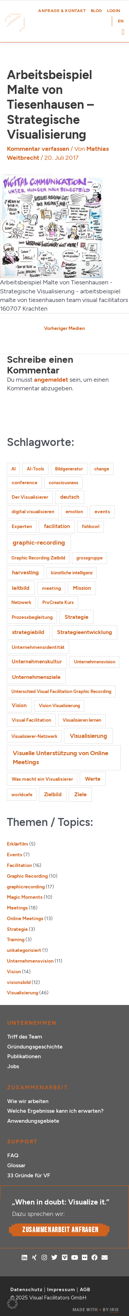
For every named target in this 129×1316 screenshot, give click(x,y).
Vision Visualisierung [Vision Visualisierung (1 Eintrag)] (59, 705)
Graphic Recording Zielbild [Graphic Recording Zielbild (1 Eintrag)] (38, 557)
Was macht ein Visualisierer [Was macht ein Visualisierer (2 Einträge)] (42, 779)
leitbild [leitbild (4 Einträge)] (21, 588)
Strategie (17, 929)
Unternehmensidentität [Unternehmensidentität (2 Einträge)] (38, 647)
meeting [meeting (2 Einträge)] (51, 588)
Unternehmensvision (30, 961)
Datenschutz (26, 1290)
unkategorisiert (24, 950)
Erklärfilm (17, 844)
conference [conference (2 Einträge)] (24, 483)
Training (15, 939)
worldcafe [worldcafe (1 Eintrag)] (21, 794)
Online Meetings (25, 918)
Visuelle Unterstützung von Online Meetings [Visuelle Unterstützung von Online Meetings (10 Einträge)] (60, 757)
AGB (85, 1290)
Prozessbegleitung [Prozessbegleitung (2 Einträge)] (32, 617)
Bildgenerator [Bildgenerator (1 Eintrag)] (69, 468)
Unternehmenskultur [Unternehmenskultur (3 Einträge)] (37, 662)
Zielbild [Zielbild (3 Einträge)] (53, 794)
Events (14, 854)
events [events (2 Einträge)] (102, 512)
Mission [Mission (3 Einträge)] (82, 588)
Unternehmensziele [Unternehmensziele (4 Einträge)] (36, 677)
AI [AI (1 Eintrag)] (13, 468)
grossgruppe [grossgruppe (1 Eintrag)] (89, 557)
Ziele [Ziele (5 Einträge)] (80, 794)
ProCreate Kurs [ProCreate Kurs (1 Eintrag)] (58, 602)
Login (113, 10)
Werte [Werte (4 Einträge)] (92, 779)
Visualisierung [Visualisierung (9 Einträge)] (88, 735)
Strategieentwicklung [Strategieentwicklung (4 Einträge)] (84, 632)
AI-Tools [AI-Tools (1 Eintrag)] (35, 468)
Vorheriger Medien (64, 328)
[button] (123, 32)
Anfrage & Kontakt (62, 10)
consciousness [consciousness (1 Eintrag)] (63, 482)
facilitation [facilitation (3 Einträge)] (57, 526)
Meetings (17, 907)
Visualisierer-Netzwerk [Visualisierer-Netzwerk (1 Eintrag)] (34, 736)
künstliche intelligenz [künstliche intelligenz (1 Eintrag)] (72, 572)
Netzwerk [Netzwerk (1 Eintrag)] (21, 602)
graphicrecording (26, 886)
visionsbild (19, 982)
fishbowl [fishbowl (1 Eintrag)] (90, 526)
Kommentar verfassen (38, 149)
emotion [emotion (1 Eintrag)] (74, 511)
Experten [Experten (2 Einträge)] (22, 526)
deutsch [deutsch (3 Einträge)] (69, 497)
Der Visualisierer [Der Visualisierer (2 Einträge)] (30, 497)
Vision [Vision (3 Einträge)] (19, 705)
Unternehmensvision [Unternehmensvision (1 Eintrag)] (94, 661)
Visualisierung (22, 992)
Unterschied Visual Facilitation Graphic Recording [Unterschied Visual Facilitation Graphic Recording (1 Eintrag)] (61, 691)
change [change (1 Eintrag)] (101, 468)
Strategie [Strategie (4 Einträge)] (76, 617)
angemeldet (51, 379)
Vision (14, 971)
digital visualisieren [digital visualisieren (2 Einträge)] (33, 512)
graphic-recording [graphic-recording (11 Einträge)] (39, 542)
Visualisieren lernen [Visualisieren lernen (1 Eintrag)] (82, 720)
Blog (96, 10)
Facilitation (19, 865)
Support (22, 1141)
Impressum (61, 1290)
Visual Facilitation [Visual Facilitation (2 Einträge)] (31, 720)
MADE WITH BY (96, 1310)
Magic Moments (25, 897)
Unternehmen (31, 1023)
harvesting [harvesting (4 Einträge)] (25, 572)
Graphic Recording (27, 876)
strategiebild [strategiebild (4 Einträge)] (28, 632)
